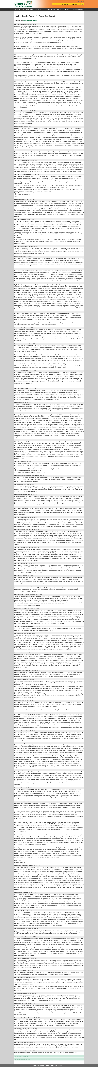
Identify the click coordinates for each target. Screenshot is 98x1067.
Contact (47, 1065)
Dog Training (68, 9)
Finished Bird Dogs (49, 9)
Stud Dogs (60, 9)
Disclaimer (56, 1065)
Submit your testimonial (21, 1056)
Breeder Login (81, 1)
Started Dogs (38, 9)
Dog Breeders (29, 9)
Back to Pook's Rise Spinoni (30, 20)
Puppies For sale (19, 9)
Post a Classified (78, 9)
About (51, 1065)
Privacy (61, 1065)
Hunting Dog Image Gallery (38, 1065)
